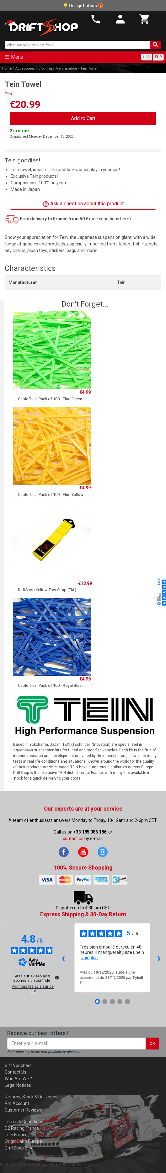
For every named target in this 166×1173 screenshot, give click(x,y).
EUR (158, 57)
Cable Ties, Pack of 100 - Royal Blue (50, 685)
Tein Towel (88, 68)
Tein (8, 94)
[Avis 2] (104, 1001)
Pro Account (17, 1103)
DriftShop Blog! (20, 1147)
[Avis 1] (97, 1001)
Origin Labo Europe (23, 1141)
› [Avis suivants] (159, 957)
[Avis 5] (127, 1001)
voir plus (89, 957)
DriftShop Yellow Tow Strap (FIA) (47, 589)
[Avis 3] (112, 1001)
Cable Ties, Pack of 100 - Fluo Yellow (50, 494)
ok (152, 1043)
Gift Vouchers (18, 1065)
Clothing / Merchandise (57, 68)
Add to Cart (83, 118)
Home (7, 68)
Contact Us (15, 1072)
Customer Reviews (23, 1110)
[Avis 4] (119, 1001)
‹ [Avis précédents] (63, 957)
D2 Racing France (22, 1128)
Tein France (16, 1134)
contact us (73, 838)
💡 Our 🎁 (83, 5)
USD (146, 57)
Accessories (25, 68)
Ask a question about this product (83, 204)
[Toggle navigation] (16, 57)
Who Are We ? (18, 1078)
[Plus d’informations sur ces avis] (56, 977)
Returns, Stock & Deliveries (31, 1096)
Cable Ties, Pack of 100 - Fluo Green (50, 399)
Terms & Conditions (24, 1121)
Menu (17, 57)
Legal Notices (18, 1085)
